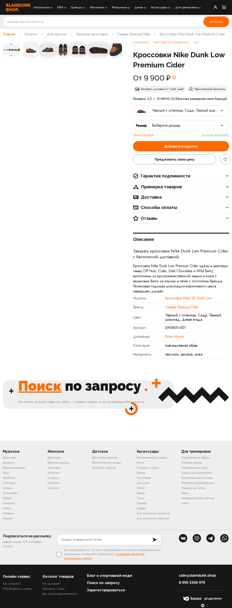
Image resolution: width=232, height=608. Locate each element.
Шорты (7, 488)
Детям (139, 7)
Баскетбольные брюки (195, 457)
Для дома (143, 483)
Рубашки (8, 513)
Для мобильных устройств (153, 513)
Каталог (31, 34)
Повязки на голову (193, 488)
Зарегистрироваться (106, 590)
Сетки (185, 503)
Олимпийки (10, 493)
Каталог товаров (58, 576)
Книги (140, 462)
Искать (216, 21)
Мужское (11, 451)
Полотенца (144, 478)
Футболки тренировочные (197, 483)
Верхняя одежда (14, 468)
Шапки (141, 473)
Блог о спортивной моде (109, 575)
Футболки (9, 478)
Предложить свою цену (174, 159)
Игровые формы (191, 462)
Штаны (7, 508)
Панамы (142, 503)
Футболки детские (104, 468)
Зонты (140, 498)
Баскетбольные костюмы (197, 478)
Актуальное (41, 7)
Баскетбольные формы (106, 462)
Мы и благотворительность (60, 594)
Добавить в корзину (181, 146)
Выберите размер (166, 125)
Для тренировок (186, 7)
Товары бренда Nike (133, 34)
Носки (141, 488)
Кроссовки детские (104, 457)
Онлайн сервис (16, 576)
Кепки (140, 493)
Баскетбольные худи (194, 468)
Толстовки (9, 483)
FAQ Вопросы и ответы (17, 589)
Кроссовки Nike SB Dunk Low (188, 298)
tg (210, 538)
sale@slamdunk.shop (197, 575)
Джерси (8, 462)
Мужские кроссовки (92, 34)
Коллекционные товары (152, 457)
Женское (55, 451)
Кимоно (8, 518)
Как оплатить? (12, 584)
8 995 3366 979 (192, 582)
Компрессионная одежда (197, 498)
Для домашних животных (153, 518)
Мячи (184, 493)
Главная (9, 34)
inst (197, 538)
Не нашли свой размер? (215, 135)
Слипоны (53, 488)
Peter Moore (174, 336)
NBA (60, 7)
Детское (100, 451)
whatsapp (224, 538)
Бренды (76, 7)
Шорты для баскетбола (196, 473)
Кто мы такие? (52, 584)
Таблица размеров (143, 135)
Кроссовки (9, 457)
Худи (6, 473)
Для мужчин (57, 34)
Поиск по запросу (103, 583)
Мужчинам (97, 7)
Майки (7, 498)
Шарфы (141, 508)
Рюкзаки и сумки (148, 468)
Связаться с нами (54, 589)
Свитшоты (9, 503)
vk (183, 538)
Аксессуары (159, 7)
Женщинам (119, 7)
